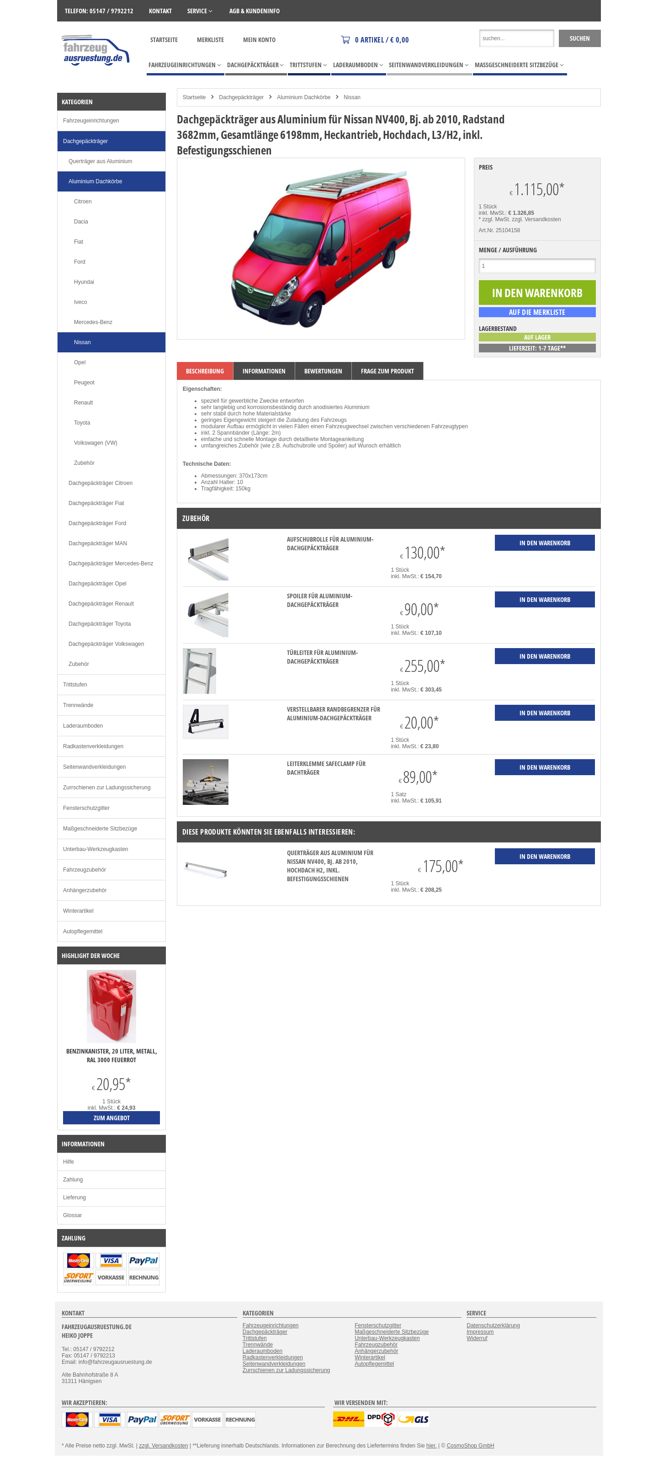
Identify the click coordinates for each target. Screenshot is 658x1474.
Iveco (80, 302)
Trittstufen (75, 684)
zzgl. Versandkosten (536, 219)
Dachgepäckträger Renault (101, 604)
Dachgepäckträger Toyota (100, 624)
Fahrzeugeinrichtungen (91, 120)
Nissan (352, 97)
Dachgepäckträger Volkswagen (106, 644)
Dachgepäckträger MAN (98, 543)
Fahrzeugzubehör (84, 870)
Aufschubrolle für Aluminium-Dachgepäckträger (330, 543)
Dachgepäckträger (241, 97)
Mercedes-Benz (93, 322)
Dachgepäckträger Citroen (101, 483)
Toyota (82, 423)
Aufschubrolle (299, 445)
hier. (431, 1445)
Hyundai (84, 282)
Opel (79, 362)
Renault (83, 402)
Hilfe (68, 1162)
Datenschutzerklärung (493, 1325)
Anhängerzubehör (84, 890)
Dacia (81, 221)
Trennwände (78, 705)
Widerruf (477, 1338)
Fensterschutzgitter (86, 808)
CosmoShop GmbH (470, 1445)
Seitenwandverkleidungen (94, 767)
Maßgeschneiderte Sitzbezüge (100, 828)
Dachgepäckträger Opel (98, 583)
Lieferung (74, 1197)
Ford (79, 262)
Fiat (78, 242)
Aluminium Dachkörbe (303, 97)
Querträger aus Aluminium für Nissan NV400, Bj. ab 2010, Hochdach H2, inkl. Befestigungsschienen (330, 865)
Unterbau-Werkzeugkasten (95, 849)
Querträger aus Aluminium (100, 161)
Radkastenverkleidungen (93, 746)
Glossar (72, 1215)
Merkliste (210, 39)
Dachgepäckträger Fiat (96, 503)
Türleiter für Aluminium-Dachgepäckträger (322, 656)
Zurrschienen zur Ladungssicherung (106, 787)
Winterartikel (78, 911)
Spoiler (336, 445)
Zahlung (73, 1179)
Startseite (164, 39)
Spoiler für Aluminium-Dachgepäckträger (319, 600)
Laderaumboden (83, 726)
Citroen (83, 201)
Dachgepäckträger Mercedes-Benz (111, 563)
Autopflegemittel (82, 931)
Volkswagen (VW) (95, 443)
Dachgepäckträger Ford (97, 523)
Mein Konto (259, 39)
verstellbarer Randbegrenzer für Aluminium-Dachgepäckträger (333, 713)
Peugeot (84, 382)
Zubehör (84, 463)
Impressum (480, 1332)
